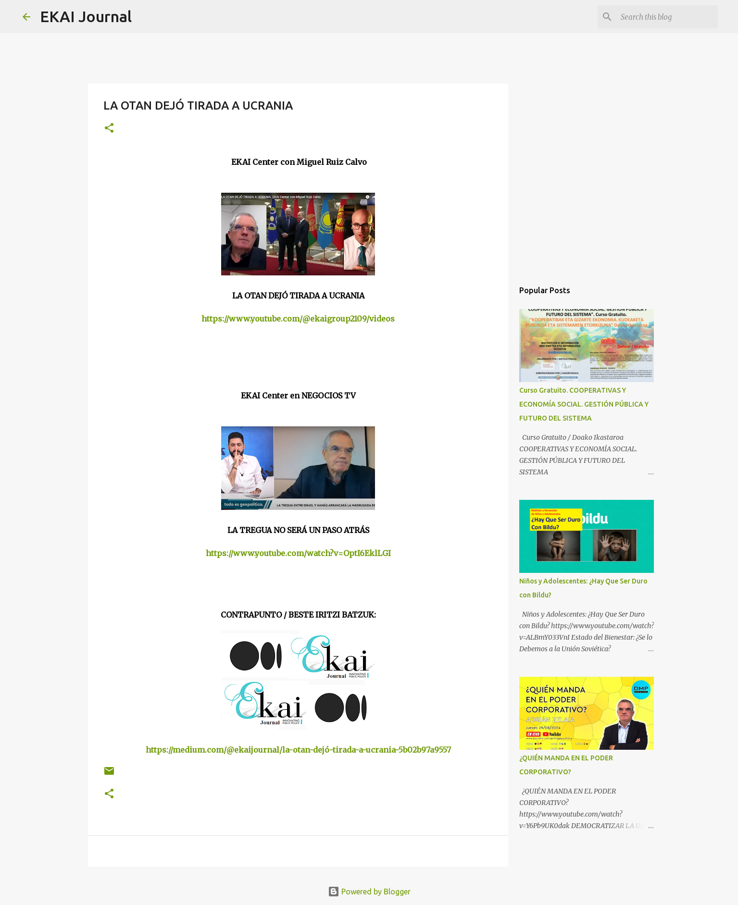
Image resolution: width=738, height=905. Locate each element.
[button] (109, 128)
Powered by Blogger (369, 891)
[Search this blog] (667, 16)
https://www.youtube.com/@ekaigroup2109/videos (298, 318)
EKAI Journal (86, 16)
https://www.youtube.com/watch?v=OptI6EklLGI (298, 553)
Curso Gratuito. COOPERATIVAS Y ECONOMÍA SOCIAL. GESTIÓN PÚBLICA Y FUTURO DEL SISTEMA (584, 404)
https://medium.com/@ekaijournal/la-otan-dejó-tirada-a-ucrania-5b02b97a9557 (298, 750)
